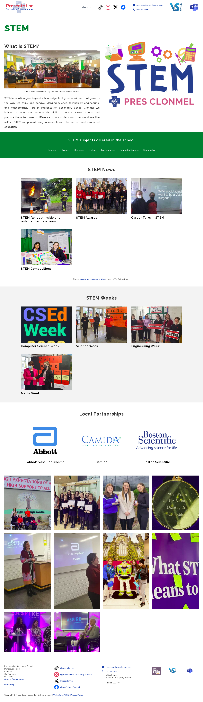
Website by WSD (61, 695)
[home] (19, 7)
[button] (86, 7)
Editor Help (9, 684)
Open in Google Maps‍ (14, 679)
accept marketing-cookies (92, 279)
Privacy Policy (76, 695)
